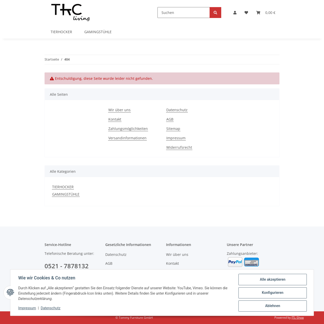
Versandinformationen (127, 138)
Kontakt (114, 119)
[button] (234, 12)
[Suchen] (183, 12)
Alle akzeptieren (272, 280)
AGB (169, 119)
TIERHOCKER (63, 186)
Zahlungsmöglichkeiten (128, 128)
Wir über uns (119, 109)
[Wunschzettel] (246, 12)
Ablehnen (272, 306)
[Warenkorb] (265, 12)
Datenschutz (177, 109)
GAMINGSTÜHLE (65, 194)
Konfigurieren (272, 293)
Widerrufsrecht (179, 147)
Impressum (176, 138)
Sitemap (173, 128)
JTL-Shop (298, 317)
